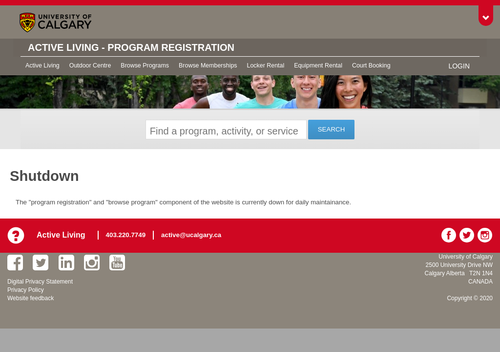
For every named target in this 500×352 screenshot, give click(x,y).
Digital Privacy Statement (40, 281)
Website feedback (30, 298)
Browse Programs (145, 65)
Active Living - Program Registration (131, 47)
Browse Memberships (208, 65)
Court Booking (371, 65)
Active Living (42, 65)
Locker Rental (266, 65)
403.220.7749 (126, 235)
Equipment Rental (318, 65)
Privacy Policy (25, 289)
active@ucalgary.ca (191, 235)
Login (459, 66)
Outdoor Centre (90, 65)
